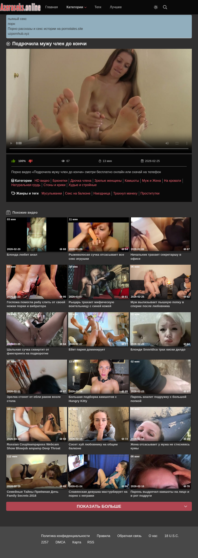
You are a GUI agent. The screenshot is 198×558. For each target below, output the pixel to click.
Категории (74, 7)
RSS (90, 542)
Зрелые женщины (108, 180)
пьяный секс (17, 19)
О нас (153, 536)
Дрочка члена (80, 180)
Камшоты (132, 180)
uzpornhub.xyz (18, 33)
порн (11, 24)
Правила (103, 536)
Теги (97, 7)
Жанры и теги (27, 193)
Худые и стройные (83, 185)
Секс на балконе (77, 193)
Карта (76, 542)
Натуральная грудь (25, 185)
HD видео (42, 180)
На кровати (172, 180)
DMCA (60, 542)
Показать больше (99, 506)
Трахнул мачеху (125, 193)
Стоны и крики (54, 185)
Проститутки (150, 193)
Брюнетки (59, 180)
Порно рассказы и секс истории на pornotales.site (45, 28)
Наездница (101, 193)
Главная (51, 7)
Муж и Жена (151, 180)
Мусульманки (52, 193)
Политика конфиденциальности (65, 536)
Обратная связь (129, 536)
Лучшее (116, 7)
